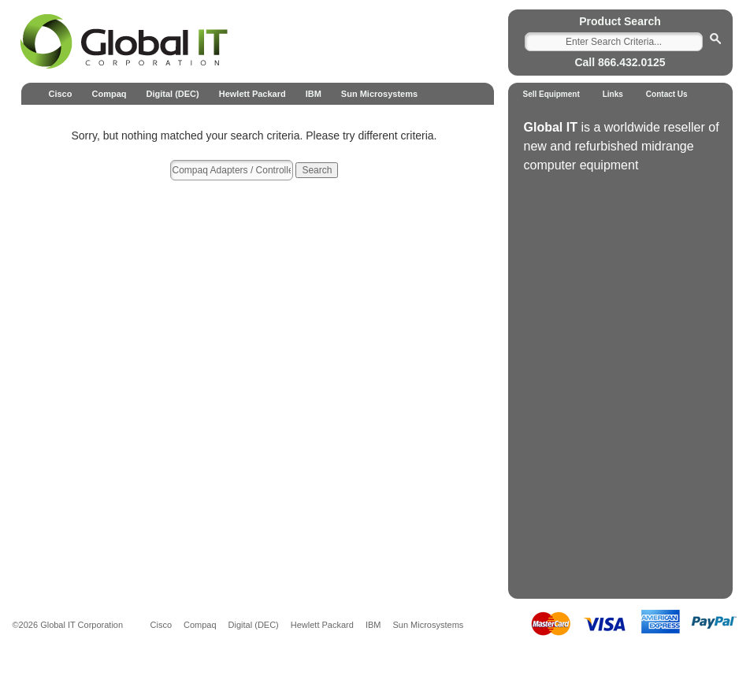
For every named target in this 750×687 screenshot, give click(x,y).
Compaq (108, 93)
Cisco (60, 93)
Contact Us (667, 94)
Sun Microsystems (379, 93)
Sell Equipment (551, 94)
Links (613, 94)
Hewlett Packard (252, 93)
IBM (313, 93)
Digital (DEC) (172, 93)
